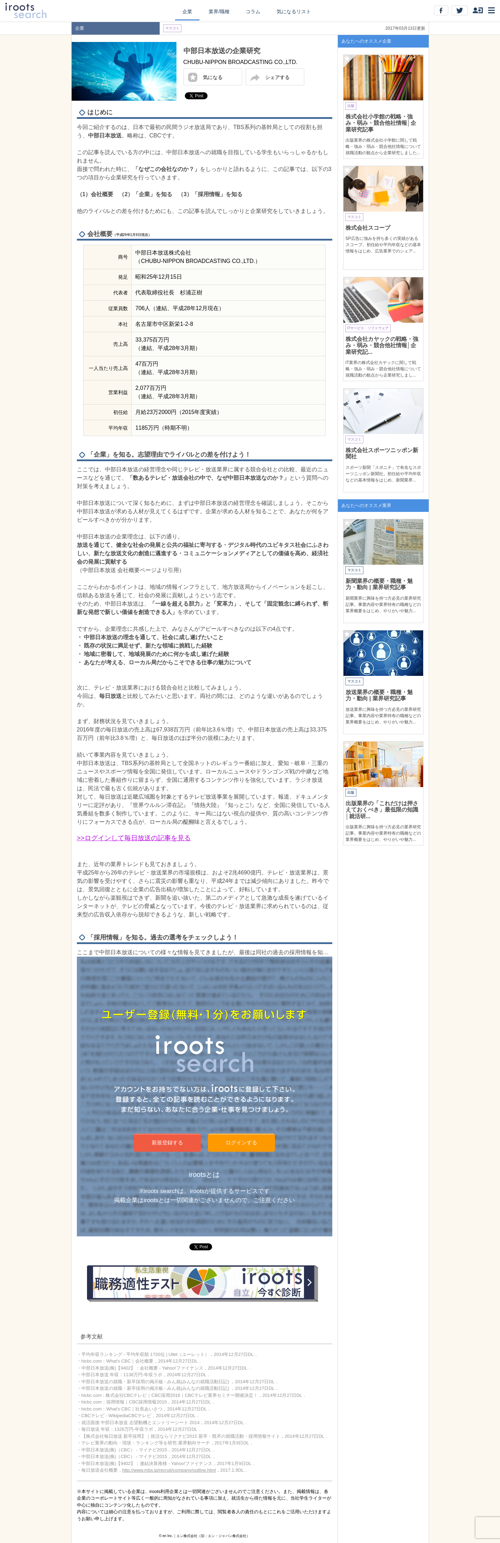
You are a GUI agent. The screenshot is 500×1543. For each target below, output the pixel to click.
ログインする (241, 1142)
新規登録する (167, 1142)
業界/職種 (219, 11)
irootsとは (204, 1174)
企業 (187, 11)
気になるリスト (294, 11)
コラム (253, 11)
